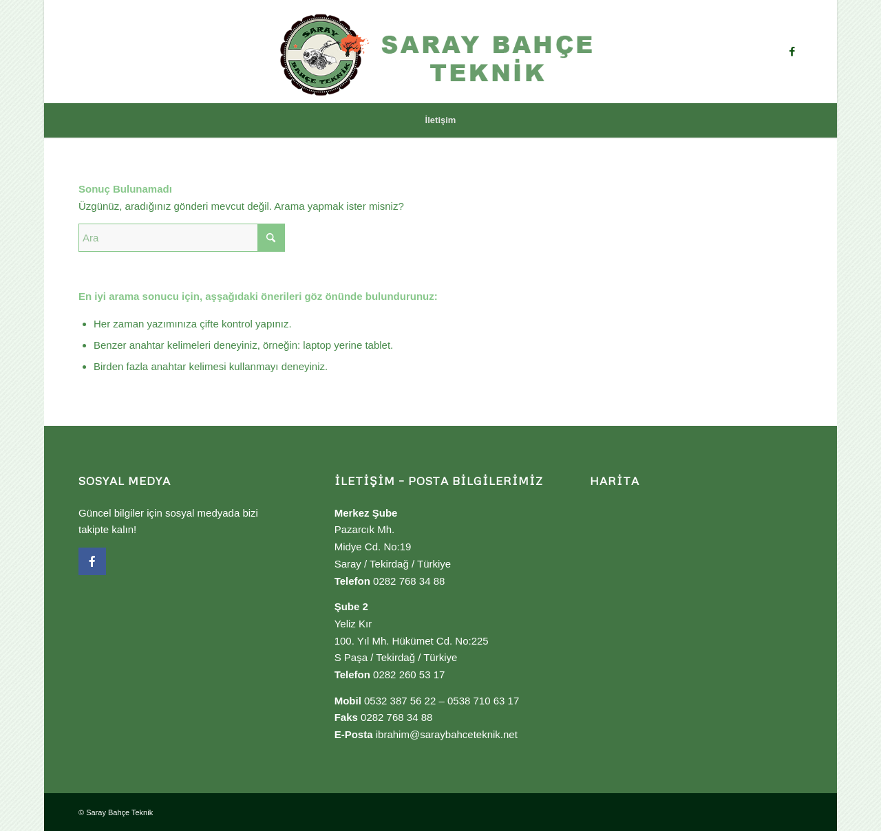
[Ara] (181, 238)
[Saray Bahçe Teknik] (440, 51)
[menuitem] (440, 120)
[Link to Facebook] (792, 51)
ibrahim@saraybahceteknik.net (447, 734)
